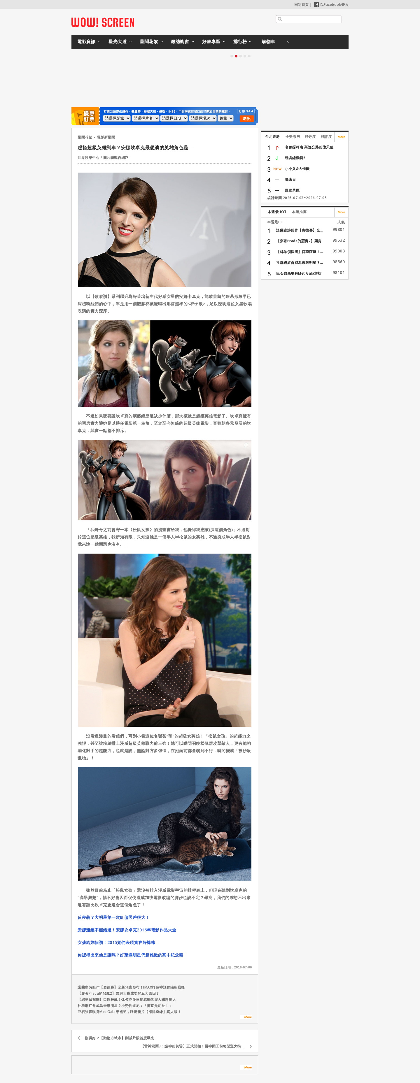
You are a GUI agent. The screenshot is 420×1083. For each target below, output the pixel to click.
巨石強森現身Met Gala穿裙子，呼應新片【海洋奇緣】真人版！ (129, 1011)
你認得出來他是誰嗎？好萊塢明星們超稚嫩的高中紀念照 (130, 955)
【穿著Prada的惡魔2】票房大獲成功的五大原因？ (119, 993)
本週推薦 (299, 211)
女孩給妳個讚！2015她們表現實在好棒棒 (116, 942)
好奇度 (310, 136)
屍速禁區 (292, 190)
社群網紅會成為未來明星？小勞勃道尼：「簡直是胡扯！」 (125, 1005)
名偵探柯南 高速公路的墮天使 (309, 147)
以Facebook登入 (331, 4)
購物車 (268, 41)
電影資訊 (86, 41)
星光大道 (117, 41)
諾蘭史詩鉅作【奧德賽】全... (299, 230)
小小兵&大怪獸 (297, 168)
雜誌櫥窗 (180, 41)
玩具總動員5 (295, 157)
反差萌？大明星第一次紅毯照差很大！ (114, 917)
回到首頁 (301, 4)
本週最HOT (277, 211)
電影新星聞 (106, 137)
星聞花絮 (149, 41)
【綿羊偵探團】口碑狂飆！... (299, 251)
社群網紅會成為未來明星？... (299, 262)
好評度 (326, 136)
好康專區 (211, 41)
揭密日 (290, 179)
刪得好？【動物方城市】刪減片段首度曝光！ (121, 1037)
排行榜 (240, 41)
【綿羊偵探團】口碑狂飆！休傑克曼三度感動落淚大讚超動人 (127, 999)
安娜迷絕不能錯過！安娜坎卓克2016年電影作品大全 (127, 930)
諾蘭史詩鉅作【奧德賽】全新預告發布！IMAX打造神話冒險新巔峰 (131, 987)
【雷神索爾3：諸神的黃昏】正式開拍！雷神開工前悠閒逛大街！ (193, 1046)
